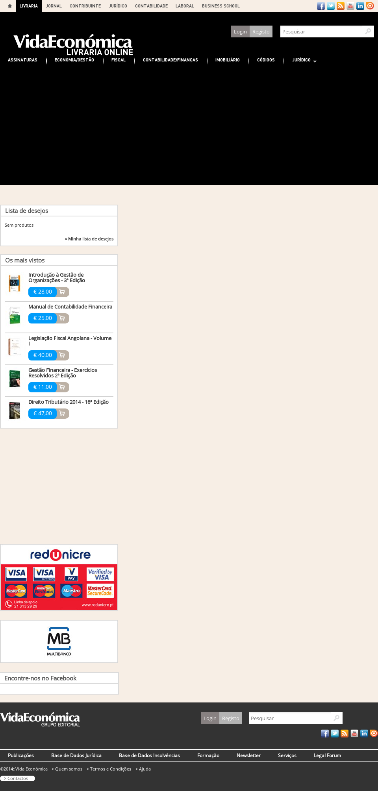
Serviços (287, 755)
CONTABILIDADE (151, 5)
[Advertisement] (189, 126)
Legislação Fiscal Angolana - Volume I (69, 340)
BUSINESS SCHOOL (221, 5)
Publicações (21, 755)
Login (240, 31)
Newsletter (249, 755)
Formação (208, 755)
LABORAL (185, 5)
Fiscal (118, 59)
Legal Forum (327, 755)
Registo (261, 31)
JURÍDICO (118, 5)
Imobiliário (227, 59)
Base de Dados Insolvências (149, 755)
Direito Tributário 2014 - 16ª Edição (68, 402)
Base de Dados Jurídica (76, 755)
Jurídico (300, 61)
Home (10, 6)
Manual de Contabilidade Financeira (70, 306)
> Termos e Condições (109, 769)
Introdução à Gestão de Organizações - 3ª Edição (56, 277)
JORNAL (54, 5)
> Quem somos (67, 769)
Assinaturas (22, 59)
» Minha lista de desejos (89, 239)
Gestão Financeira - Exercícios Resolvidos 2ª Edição (62, 372)
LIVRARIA (29, 5)
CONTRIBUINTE (85, 5)
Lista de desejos (26, 210)
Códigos (266, 59)
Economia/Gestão (74, 59)
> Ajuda (143, 769)
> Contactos (16, 778)
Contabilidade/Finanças (170, 59)
